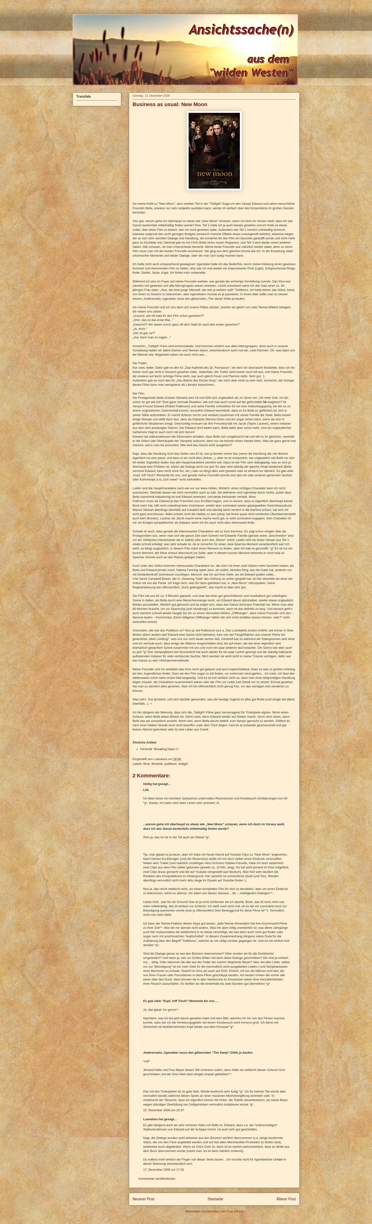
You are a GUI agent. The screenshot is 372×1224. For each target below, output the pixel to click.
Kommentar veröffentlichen (157, 1178)
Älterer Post (286, 1199)
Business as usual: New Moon (170, 104)
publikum (170, 764)
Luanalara (150, 1119)
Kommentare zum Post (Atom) (222, 1211)
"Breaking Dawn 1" (166, 749)
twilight (183, 764)
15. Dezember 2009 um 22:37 (163, 1110)
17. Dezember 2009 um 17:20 (163, 1169)
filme (146, 764)
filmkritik (157, 764)
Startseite (215, 1199)
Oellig (147, 784)
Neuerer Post (143, 1199)
